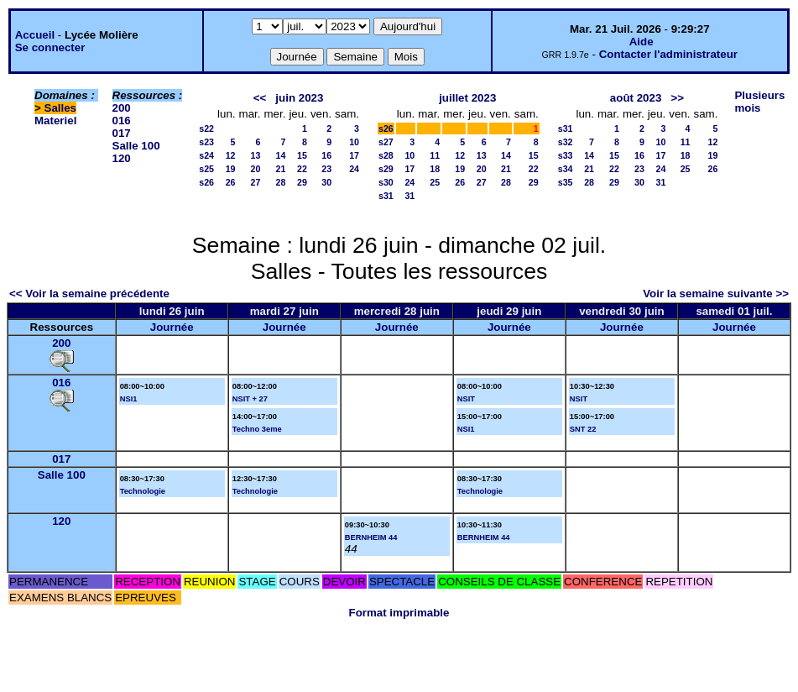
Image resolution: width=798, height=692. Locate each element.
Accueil (35, 35)
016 (121, 120)
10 (354, 142)
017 (121, 133)
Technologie (142, 491)
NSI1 (129, 399)
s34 (565, 169)
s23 (206, 142)
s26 (206, 182)
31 (409, 196)
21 (281, 169)
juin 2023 (299, 98)
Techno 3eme (257, 429)
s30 (386, 182)
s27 (386, 142)
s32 (565, 142)
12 (231, 155)
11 (435, 155)
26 (231, 182)
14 (281, 155)
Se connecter (50, 47)
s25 (206, 169)
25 (435, 182)
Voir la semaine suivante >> (716, 293)
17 (354, 155)
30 (326, 182)
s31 (386, 196)
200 (121, 108)
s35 (565, 182)
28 (281, 182)
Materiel (55, 120)
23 (326, 169)
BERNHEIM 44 (371, 537)
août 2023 (636, 98)
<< (260, 98)
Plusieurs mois (759, 101)
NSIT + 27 (250, 399)
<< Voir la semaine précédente (89, 293)
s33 (565, 155)
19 (231, 169)
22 (302, 169)
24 (354, 169)
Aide (641, 41)
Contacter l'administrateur (668, 54)
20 (256, 169)
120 (121, 158)
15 (302, 155)
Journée (172, 327)
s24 (206, 155)
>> (677, 98)
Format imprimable (399, 612)
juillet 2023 (467, 98)
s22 (206, 128)
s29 (386, 169)
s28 (386, 155)
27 (256, 182)
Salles (60, 108)
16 (326, 155)
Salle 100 (136, 145)
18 (435, 169)
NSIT (466, 399)
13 (256, 155)
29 (302, 182)
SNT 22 (583, 429)
